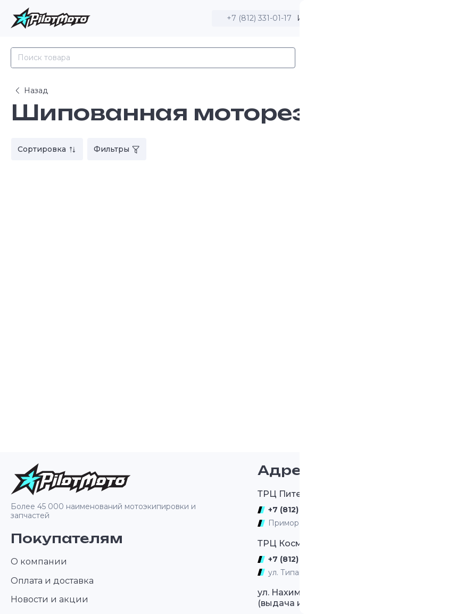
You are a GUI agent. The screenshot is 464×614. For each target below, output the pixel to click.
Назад (30, 90)
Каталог (326, 58)
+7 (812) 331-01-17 (259, 18)
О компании (39, 561)
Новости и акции (49, 599)
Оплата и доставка (52, 581)
